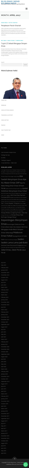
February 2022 (4, 312)
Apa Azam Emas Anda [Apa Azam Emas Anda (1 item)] (20, 173)
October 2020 (4, 351)
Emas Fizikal (11, 40)
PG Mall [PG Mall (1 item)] (5, 239)
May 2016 (3, 450)
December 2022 (5, 302)
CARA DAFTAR (5, 120)
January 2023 (4, 299)
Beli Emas (3, 40)
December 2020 (5, 346)
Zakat (2, 135)
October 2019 (4, 379)
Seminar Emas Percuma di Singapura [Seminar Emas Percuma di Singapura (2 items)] (12, 245)
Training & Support (6, 160)
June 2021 (3, 332)
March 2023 (4, 295)
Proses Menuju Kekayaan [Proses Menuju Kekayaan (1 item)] (12, 239)
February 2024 (4, 290)
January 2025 (4, 270)
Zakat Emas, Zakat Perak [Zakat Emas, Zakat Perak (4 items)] (11, 250)
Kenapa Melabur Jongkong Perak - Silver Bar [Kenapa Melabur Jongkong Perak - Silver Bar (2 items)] (14, 213)
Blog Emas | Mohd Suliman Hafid (10, 2)
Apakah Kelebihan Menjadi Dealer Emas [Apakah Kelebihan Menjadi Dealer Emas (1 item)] (14, 188)
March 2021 (4, 339)
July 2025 (3, 262)
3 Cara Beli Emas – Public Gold (8, 163)
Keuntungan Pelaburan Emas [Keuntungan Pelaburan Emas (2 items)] (15, 224)
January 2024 (4, 292)
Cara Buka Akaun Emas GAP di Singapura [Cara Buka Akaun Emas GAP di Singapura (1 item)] (17, 201)
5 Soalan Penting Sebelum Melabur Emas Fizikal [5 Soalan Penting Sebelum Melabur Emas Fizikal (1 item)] (15, 171)
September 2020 (5, 354)
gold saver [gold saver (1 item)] (13, 207)
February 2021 (4, 342)
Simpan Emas (19, 40)
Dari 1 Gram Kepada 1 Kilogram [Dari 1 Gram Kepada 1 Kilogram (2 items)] (10, 203)
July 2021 (3, 329)
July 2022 (3, 307)
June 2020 (3, 361)
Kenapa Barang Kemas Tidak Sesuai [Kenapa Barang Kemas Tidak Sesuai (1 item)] (16, 210)
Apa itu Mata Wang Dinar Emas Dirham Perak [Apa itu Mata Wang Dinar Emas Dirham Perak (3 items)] (13, 185)
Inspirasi (3, 125)
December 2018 (5, 401)
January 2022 (4, 314)
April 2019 (3, 391)
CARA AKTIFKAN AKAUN (7, 110)
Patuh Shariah (13, 22)
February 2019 (4, 396)
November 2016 (5, 438)
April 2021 (3, 337)
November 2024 (5, 275)
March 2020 (4, 369)
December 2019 (5, 376)
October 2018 (4, 403)
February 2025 (4, 267)
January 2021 (4, 344)
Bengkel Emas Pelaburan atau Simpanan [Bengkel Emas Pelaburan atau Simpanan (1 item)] (18, 197)
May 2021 (3, 334)
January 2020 (4, 374)
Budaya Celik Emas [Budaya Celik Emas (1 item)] (5, 201)
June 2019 (3, 389)
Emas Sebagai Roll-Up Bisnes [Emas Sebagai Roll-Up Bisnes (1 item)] (15, 205)
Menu (26, 8)
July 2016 (3, 445)
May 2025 (3, 265)
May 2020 (3, 364)
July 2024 (3, 282)
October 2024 (4, 277)
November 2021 (5, 319)
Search (2, 62)
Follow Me (3, 100)
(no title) (3, 157)
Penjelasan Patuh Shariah (11, 25)
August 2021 (4, 327)
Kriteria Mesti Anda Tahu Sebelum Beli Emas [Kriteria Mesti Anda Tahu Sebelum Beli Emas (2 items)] (14, 227)
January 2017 (4, 433)
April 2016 (3, 453)
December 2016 (5, 436)
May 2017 (3, 426)
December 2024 (5, 272)
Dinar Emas (4, 22)
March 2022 (4, 309)
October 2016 (4, 441)
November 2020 (5, 349)
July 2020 (3, 359)
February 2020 (4, 371)
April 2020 (3, 366)
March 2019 (4, 394)
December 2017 (5, 413)
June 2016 (3, 448)
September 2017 (5, 418)
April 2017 (3, 428)
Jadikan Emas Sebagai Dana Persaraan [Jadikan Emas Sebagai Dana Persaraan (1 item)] (14, 209)
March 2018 (4, 408)
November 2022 (5, 304)
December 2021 (5, 317)
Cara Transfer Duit (5, 130)
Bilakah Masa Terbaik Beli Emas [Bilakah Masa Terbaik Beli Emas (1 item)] (20, 199)
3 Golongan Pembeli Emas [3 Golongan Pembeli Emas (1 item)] (6, 170)
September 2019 (5, 381)
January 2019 (4, 398)
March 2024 (4, 287)
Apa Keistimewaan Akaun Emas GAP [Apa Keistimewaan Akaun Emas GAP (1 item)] (8, 193)
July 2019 (3, 386)
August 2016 (4, 443)
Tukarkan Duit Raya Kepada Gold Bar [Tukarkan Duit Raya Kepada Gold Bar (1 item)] (17, 247)
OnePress (8, 464)
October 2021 (4, 322)
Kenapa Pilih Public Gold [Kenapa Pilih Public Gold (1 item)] (6, 215)
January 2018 (4, 411)
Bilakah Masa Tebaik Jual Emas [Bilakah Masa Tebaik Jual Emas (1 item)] (7, 199)
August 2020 (4, 356)
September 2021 (5, 324)
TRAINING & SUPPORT (7, 115)
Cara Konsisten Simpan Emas (8, 152)
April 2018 (3, 406)
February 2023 (4, 297)
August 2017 (4, 421)
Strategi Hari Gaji (5, 155)
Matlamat (3, 105)
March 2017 (4, 431)
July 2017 (3, 423)
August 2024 (4, 280)
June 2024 (3, 285)
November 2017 (5, 416)
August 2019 (4, 384)
